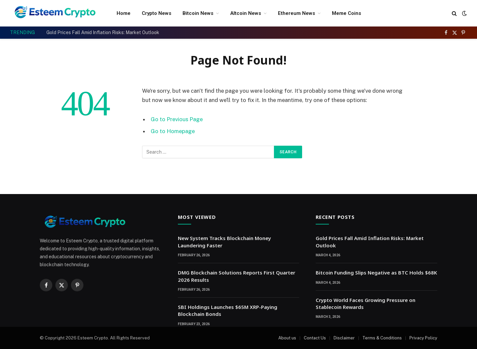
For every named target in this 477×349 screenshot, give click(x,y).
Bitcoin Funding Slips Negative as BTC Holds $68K (376, 272)
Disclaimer (344, 337)
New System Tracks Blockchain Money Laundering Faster (224, 241)
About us (287, 337)
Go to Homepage (173, 131)
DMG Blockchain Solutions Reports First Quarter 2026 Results (236, 276)
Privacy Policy (423, 337)
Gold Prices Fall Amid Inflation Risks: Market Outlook (102, 32)
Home (124, 13)
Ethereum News (296, 13)
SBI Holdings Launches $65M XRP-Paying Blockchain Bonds (227, 310)
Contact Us (315, 337)
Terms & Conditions (382, 337)
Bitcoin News (198, 13)
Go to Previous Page (177, 119)
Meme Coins (346, 13)
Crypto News (156, 13)
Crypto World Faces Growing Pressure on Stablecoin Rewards (365, 303)
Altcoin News (245, 13)
